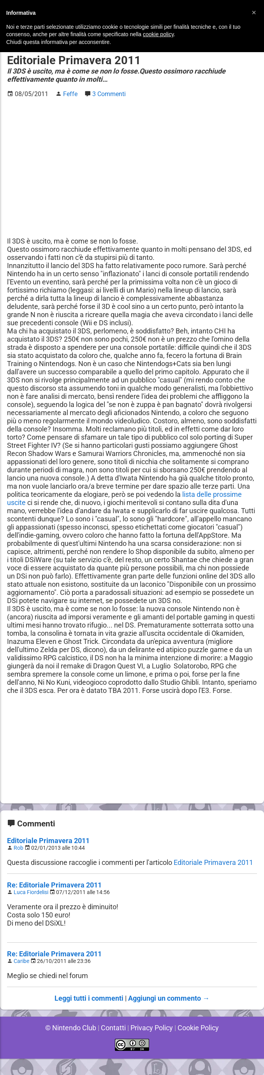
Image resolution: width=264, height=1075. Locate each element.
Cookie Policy (199, 1044)
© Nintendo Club (69, 1044)
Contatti (112, 1044)
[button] (254, 12)
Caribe (22, 977)
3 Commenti (109, 94)
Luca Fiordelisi (32, 908)
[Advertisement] (132, 159)
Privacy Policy (151, 1044)
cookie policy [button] (158, 34)
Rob (19, 864)
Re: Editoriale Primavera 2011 (53, 901)
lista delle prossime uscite (82, 502)
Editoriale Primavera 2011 (47, 857)
